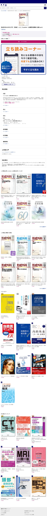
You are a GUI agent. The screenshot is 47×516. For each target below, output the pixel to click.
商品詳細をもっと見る (8, 84)
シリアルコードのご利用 (29, 514)
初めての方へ (27, 512)
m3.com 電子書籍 (3, 10)
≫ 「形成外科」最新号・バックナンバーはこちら (11, 101)
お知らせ (2, 514)
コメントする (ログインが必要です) (8, 152)
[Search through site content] (22, 8)
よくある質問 (3, 512)
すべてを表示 (42, 226)
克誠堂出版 (3, 29)
